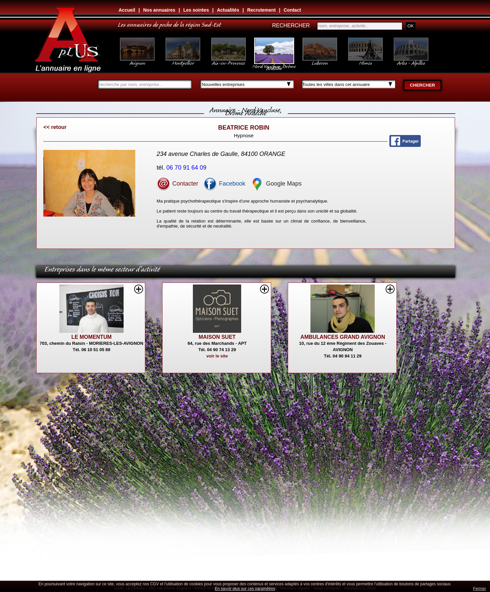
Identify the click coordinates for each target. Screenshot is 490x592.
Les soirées (196, 10)
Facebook (224, 183)
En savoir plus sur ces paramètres (245, 588)
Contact (292, 10)
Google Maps (275, 183)
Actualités (228, 10)
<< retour (54, 127)
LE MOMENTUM (91, 337)
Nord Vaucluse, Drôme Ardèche (274, 64)
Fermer (479, 588)
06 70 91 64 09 (187, 167)
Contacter (177, 183)
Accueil (127, 10)
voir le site (217, 355)
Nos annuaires (159, 10)
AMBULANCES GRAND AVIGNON (342, 337)
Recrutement (261, 10)
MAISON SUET (217, 337)
